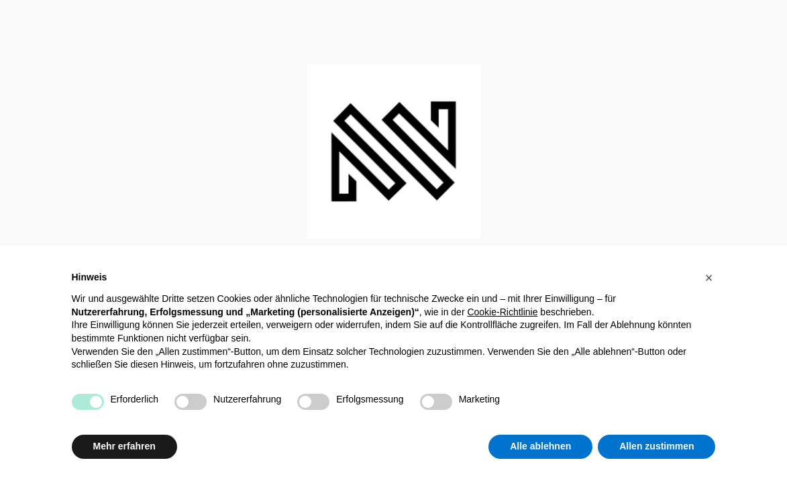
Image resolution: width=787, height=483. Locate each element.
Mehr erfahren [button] (124, 446)
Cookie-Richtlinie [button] (502, 312)
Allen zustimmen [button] (656, 446)
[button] (709, 277)
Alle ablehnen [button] (540, 446)
